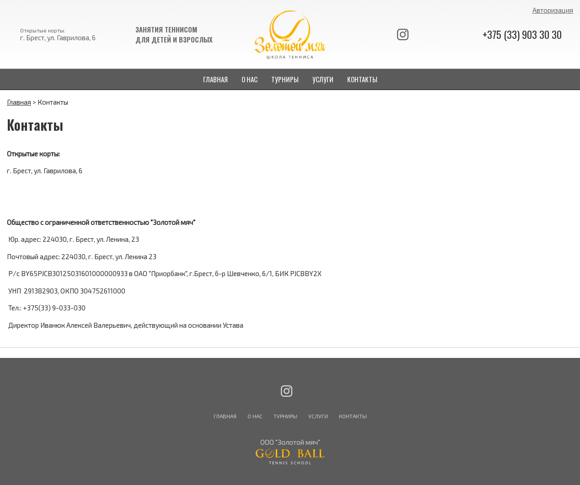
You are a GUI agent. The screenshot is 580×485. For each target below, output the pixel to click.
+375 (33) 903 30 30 (522, 34)
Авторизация (552, 10)
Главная (19, 102)
